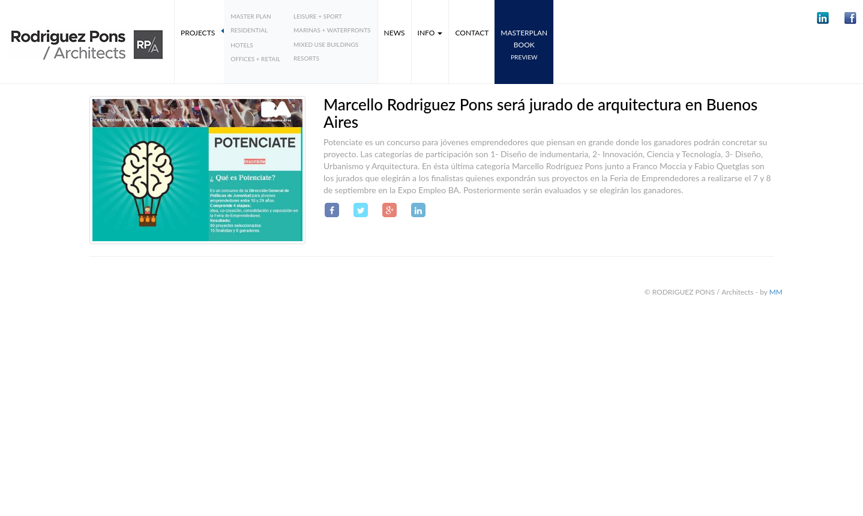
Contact (472, 32)
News (394, 32)
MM (776, 291)
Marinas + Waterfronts (331, 30)
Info (430, 32)
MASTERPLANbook (524, 44)
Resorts (306, 58)
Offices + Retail (255, 58)
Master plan (250, 16)
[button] (822, 18)
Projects (198, 32)
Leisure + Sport (317, 16)
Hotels (241, 45)
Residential (249, 30)
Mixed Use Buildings (325, 44)
